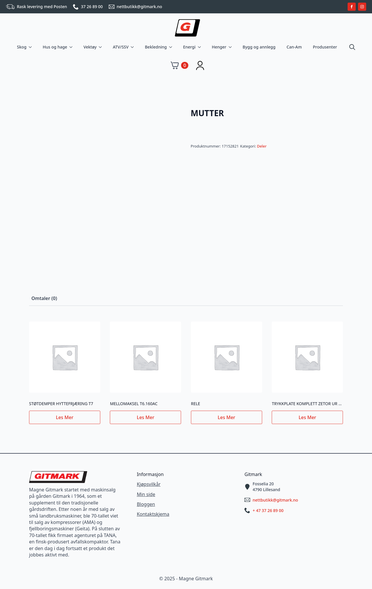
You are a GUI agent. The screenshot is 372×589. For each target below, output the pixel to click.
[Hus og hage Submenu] (72, 47)
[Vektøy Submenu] (101, 47)
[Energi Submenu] (200, 47)
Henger (219, 47)
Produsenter (325, 47)
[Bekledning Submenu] (172, 47)
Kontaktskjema (153, 514)
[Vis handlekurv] (179, 65)
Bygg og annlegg (259, 47)
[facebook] (352, 7)
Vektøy (89, 47)
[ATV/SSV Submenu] (133, 47)
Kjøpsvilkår (149, 484)
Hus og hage (55, 47)
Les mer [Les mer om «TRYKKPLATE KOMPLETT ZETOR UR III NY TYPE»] (307, 417)
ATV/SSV (120, 47)
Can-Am (294, 47)
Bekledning (156, 47)
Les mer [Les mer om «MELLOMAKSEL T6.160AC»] (145, 417)
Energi (189, 47)
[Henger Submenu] (231, 47)
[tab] (44, 298)
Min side (146, 494)
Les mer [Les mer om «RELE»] (226, 417)
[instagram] (362, 7)
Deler (262, 146)
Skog (21, 47)
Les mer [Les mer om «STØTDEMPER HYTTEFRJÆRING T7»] (64, 417)
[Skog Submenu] (31, 47)
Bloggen (146, 504)
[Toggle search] (352, 47)
